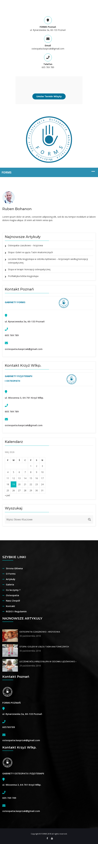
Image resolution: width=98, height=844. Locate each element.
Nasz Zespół (13, 600)
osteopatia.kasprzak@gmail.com (48, 48)
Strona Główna (14, 568)
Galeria (10, 584)
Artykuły (10, 579)
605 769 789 (48, 67)
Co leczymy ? (13, 589)
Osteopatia (12, 595)
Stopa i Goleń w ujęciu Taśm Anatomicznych (30, 252)
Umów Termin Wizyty (49, 96)
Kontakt (10, 606)
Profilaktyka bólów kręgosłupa (23, 276)
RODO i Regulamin (16, 611)
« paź (7, 495)
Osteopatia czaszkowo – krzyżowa (25, 245)
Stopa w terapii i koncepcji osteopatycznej (29, 269)
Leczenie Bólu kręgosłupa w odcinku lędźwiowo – (47, 661)
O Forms (11, 573)
